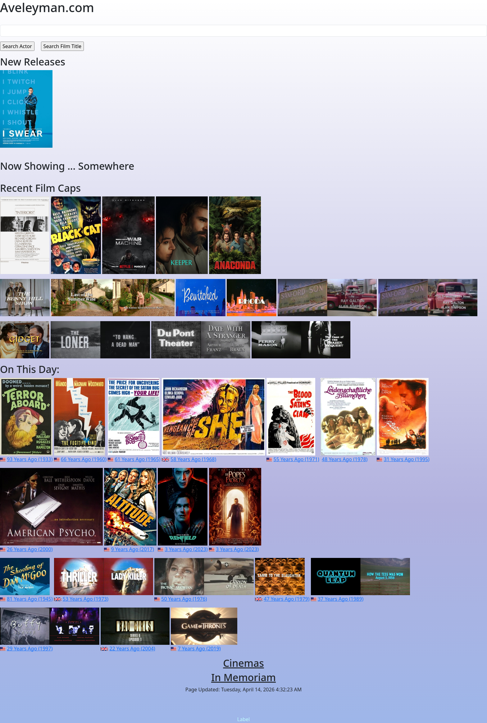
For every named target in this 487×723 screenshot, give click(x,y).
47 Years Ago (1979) (286, 598)
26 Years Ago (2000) (29, 549)
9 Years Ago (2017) (132, 549)
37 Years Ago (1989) (340, 598)
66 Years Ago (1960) (84, 459)
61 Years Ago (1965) (137, 459)
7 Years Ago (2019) (199, 648)
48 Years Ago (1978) (344, 459)
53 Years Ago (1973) (85, 598)
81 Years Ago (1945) (29, 598)
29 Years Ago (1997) (29, 648)
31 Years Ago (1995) (407, 459)
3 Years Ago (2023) (186, 549)
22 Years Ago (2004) (132, 648)
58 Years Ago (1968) (193, 459)
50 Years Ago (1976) (184, 598)
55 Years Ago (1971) (296, 459)
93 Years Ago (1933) (29, 459)
